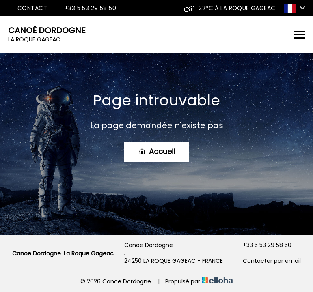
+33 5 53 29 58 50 (262, 245)
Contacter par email (267, 261)
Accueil (156, 151)
